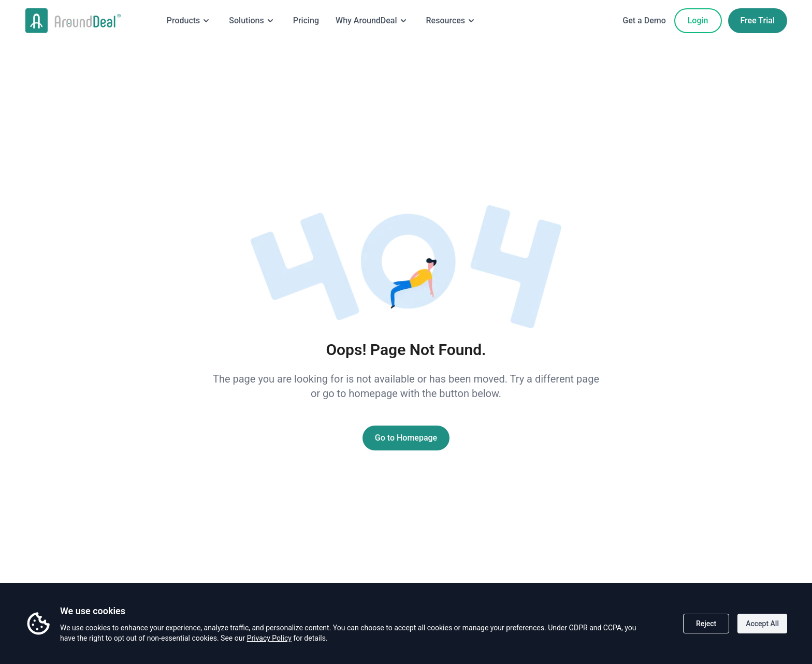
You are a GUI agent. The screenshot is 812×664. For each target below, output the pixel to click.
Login (698, 20)
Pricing (306, 20)
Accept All (762, 623)
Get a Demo (643, 20)
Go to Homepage (406, 438)
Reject (706, 623)
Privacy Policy (269, 638)
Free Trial (758, 20)
